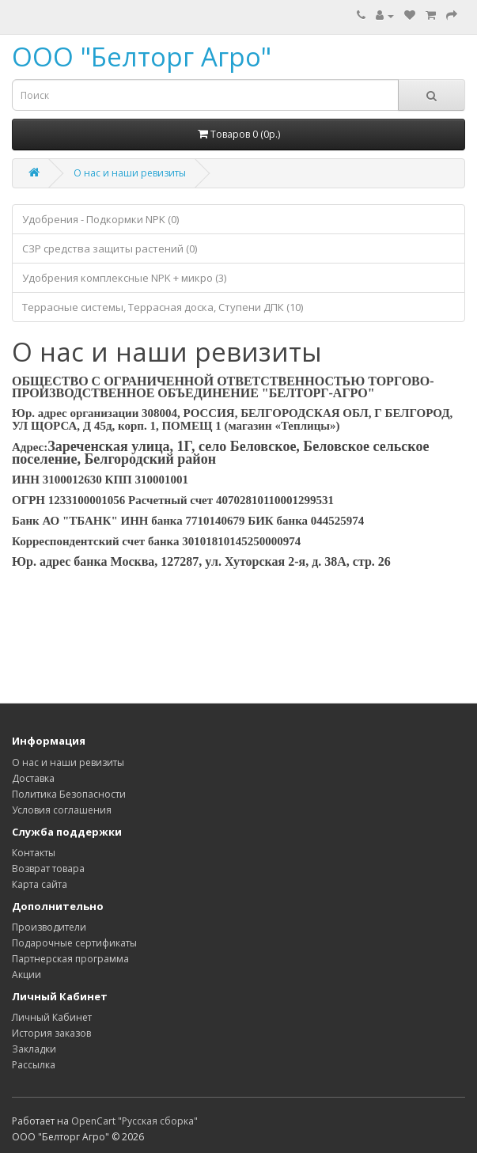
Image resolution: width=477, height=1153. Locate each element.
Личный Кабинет (52, 1017)
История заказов (51, 1033)
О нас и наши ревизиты (130, 173)
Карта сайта (39, 884)
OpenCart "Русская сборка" (134, 1121)
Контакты (33, 852)
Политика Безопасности (69, 794)
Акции (26, 974)
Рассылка (33, 1064)
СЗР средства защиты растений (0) (109, 248)
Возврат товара (48, 868)
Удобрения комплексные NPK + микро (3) (124, 278)
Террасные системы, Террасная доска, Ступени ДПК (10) (162, 307)
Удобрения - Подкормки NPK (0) (100, 219)
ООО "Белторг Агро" (141, 56)
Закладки (34, 1049)
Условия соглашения (62, 810)
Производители (49, 927)
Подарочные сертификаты (74, 943)
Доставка (33, 778)
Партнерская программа (70, 958)
